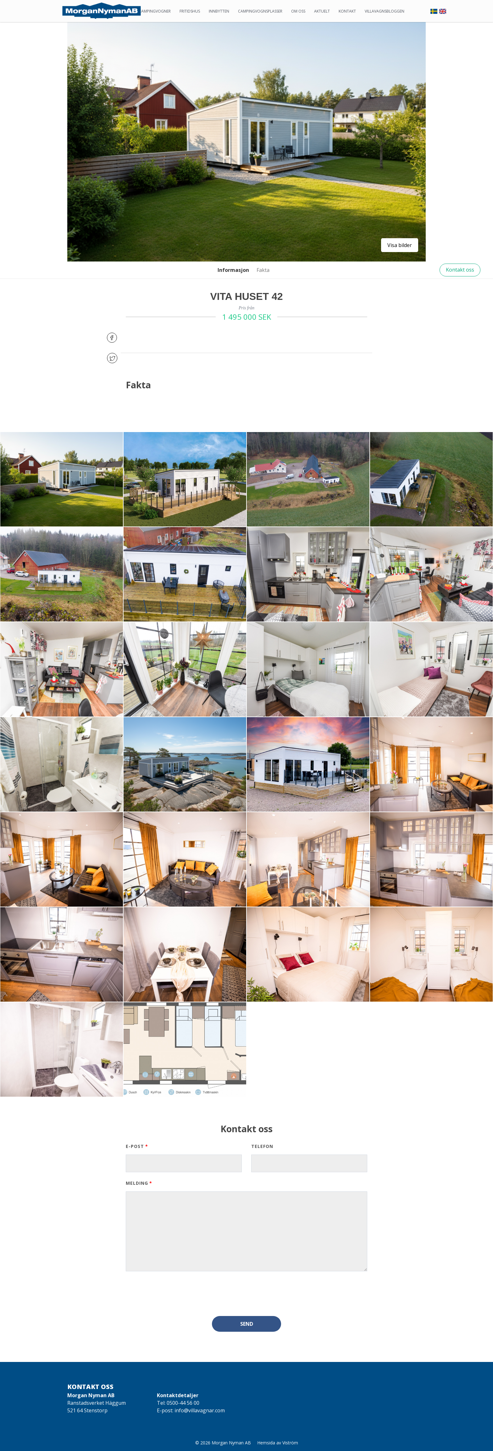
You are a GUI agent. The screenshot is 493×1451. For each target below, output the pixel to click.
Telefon (262, 1146)
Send (246, 1323)
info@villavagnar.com (199, 1410)
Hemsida (266, 1443)
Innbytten (219, 11)
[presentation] (173, 1293)
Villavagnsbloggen (384, 11)
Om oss (298, 11)
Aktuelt (322, 11)
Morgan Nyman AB (231, 1443)
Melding (137, 1183)
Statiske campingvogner (146, 11)
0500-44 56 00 (183, 1402)
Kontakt (347, 11)
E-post (135, 1146)
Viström (290, 1443)
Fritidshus (190, 11)
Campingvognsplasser (260, 11)
